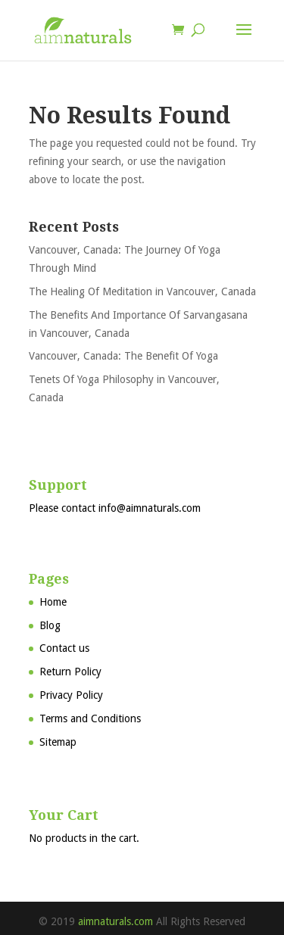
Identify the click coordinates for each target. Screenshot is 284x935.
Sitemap (57, 742)
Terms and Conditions (90, 718)
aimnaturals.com (115, 921)
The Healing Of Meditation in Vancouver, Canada (142, 291)
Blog (50, 625)
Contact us (64, 648)
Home (53, 602)
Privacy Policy (71, 695)
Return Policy (70, 671)
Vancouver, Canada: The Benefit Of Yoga (123, 356)
